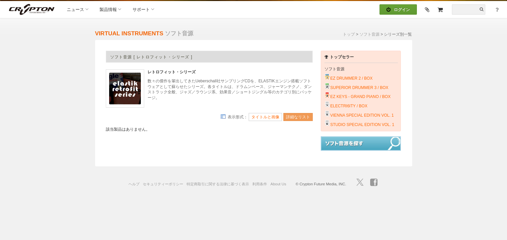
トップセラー (339, 57)
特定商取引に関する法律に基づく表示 (218, 184)
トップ (349, 34)
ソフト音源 (369, 34)
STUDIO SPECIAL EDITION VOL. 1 (362, 124)
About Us (278, 184)
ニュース (77, 9)
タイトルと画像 (265, 117)
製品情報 (110, 9)
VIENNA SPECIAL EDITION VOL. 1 (362, 115)
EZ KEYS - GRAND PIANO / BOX (360, 96)
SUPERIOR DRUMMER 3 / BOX (359, 87)
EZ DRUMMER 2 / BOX (351, 78)
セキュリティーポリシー (163, 184)
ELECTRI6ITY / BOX (348, 106)
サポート (143, 9)
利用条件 (259, 184)
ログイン (398, 9)
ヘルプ (134, 184)
